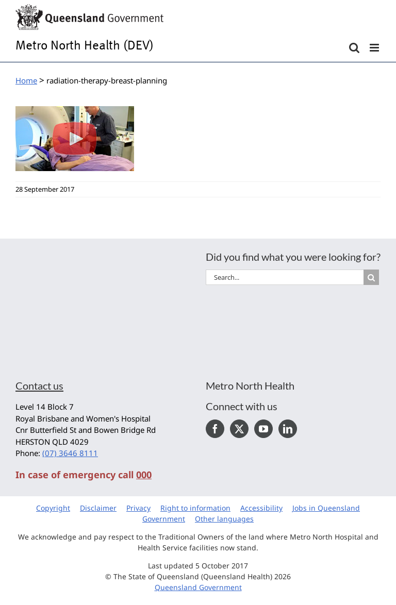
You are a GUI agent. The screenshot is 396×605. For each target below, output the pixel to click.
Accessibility (261, 508)
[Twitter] (239, 428)
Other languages (224, 519)
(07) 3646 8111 (70, 453)
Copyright (53, 508)
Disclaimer (98, 508)
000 (144, 474)
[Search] (371, 277)
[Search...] (285, 277)
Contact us (39, 385)
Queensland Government (198, 587)
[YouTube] (263, 428)
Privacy (138, 508)
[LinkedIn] (287, 428)
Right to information (195, 508)
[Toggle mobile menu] (375, 47)
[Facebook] (215, 428)
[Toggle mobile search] (354, 47)
